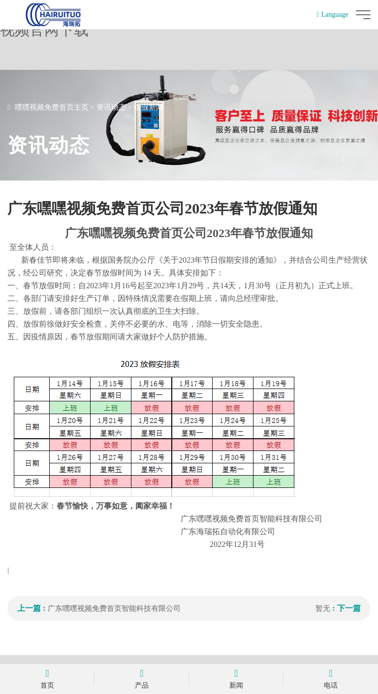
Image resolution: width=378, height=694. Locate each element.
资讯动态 (111, 107)
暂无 (322, 608)
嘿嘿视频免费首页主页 (52, 107)
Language (332, 14)
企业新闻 (148, 107)
